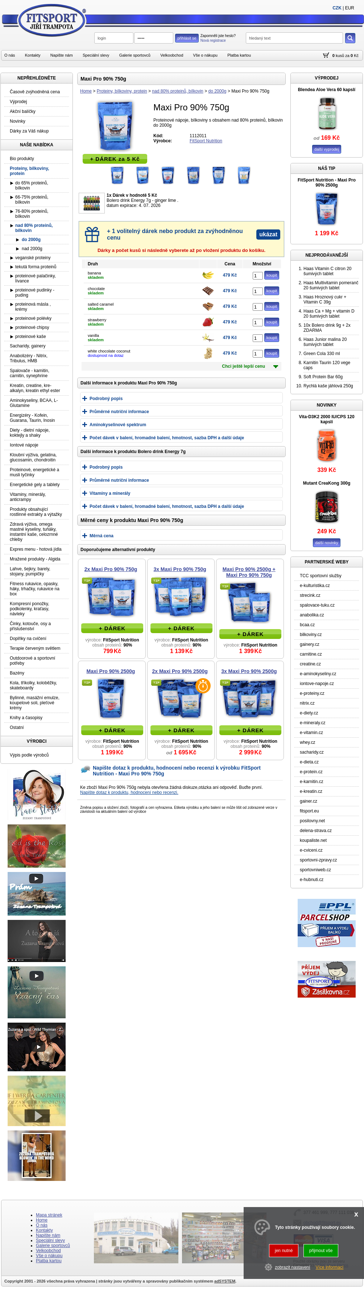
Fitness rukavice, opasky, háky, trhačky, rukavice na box (34, 588)
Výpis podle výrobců (29, 755)
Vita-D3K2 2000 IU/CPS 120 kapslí (326, 419)
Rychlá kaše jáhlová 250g (328, 385)
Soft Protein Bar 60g (323, 376)
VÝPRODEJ (326, 78)
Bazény (17, 673)
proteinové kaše (30, 336)
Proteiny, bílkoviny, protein (122, 91)
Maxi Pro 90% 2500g (111, 671)
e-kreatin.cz (311, 791)
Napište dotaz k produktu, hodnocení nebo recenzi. (129, 792)
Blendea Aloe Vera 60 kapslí (326, 89)
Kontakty (33, 55)
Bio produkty (22, 158)
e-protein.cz (311, 771)
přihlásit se (187, 38)
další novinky (326, 543)
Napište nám (61, 55)
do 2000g (217, 91)
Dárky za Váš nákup (29, 131)
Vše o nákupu (205, 55)
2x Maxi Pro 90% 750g (110, 569)
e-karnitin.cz (311, 781)
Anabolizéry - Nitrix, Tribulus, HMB (28, 358)
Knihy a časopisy (26, 717)
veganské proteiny (32, 257)
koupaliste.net (313, 840)
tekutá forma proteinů (35, 266)
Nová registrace (213, 40)
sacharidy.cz (312, 752)
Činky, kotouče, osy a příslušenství (30, 626)
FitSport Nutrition (206, 140)
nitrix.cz (307, 703)
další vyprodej (326, 149)
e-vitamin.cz (311, 732)
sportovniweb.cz (315, 869)
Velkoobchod (171, 55)
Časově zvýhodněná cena (35, 91)
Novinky (17, 121)
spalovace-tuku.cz (317, 605)
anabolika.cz (312, 615)
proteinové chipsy (32, 327)
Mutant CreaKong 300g (327, 483)
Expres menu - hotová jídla (36, 549)
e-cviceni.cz (311, 850)
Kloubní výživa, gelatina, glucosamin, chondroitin (33, 457)
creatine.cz (310, 664)
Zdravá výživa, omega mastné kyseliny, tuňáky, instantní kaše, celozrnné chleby (34, 532)
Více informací (330, 1267)
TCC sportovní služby (321, 575)
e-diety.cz (309, 713)
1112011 (198, 135)
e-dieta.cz (309, 762)
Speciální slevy (96, 55)
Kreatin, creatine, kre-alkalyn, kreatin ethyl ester (35, 388)
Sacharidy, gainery (28, 346)
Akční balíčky (23, 111)
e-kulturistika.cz (315, 585)
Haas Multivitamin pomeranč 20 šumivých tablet (330, 285)
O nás (9, 55)
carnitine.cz (311, 654)
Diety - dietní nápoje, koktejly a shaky (30, 433)
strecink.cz (310, 595)
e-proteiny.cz (312, 693)
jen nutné (284, 1250)
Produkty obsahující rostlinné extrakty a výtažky (36, 512)
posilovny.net (312, 820)
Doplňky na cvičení (28, 638)
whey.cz (307, 742)
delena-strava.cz (316, 830)
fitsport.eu (309, 811)
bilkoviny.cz (311, 634)
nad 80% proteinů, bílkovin (177, 91)
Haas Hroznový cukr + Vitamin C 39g (324, 299)
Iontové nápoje (24, 445)
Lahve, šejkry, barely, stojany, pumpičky (30, 571)
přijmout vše (321, 1250)
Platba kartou (239, 55)
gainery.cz (309, 644)
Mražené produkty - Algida (35, 559)
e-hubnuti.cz (311, 879)
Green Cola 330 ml (321, 353)
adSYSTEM (224, 1281)
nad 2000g (32, 248)
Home (86, 91)
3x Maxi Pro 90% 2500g (249, 671)
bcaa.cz (307, 624)
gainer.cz (308, 801)
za (347, 55)
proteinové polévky (33, 318)
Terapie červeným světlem (35, 648)
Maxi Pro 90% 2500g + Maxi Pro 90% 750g (249, 572)
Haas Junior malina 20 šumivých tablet (325, 342)
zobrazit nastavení (292, 1267)
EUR (349, 8)
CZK (337, 8)
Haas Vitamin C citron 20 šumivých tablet (327, 271)
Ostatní (17, 727)
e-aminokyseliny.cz (318, 673)
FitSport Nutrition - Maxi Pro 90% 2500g (327, 183)
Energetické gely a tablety (34, 484)
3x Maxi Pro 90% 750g (179, 569)
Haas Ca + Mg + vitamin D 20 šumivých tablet (329, 314)
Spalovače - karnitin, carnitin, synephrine (29, 373)
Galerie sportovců (134, 55)
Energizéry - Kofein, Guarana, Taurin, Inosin (32, 418)
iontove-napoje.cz (317, 683)
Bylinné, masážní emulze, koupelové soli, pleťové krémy (34, 702)
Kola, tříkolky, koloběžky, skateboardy (33, 685)
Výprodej (18, 101)
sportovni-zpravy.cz (318, 860)
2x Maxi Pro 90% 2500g (180, 671)
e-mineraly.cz (312, 722)
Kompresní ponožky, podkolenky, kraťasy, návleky (29, 608)
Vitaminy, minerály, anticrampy (28, 497)
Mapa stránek (49, 1215)
